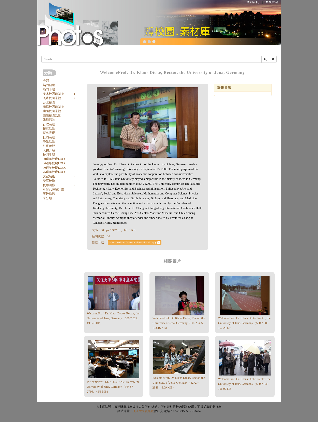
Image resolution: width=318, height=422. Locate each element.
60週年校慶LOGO (55, 159)
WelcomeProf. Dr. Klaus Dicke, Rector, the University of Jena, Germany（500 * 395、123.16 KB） (179, 322)
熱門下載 (49, 89)
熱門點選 (49, 85)
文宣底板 (49, 176)
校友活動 (49, 128)
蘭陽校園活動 (52, 115)
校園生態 (49, 154)
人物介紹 (49, 150)
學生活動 (49, 141)
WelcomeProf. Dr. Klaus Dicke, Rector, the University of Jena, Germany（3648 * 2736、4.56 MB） (113, 386)
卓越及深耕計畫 (53, 189)
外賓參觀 (49, 146)
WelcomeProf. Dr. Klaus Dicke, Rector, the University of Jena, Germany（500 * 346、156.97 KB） (244, 383)
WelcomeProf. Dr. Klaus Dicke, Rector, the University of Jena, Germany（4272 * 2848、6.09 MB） (178, 382)
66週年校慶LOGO (55, 163)
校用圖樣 (49, 185)
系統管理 (272, 2)
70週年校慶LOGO (55, 167)
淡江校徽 (49, 180)
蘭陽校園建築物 (53, 106)
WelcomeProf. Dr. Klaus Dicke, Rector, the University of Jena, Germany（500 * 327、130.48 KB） (113, 318)
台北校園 (49, 102)
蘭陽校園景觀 (52, 111)
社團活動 (49, 137)
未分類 (47, 198)
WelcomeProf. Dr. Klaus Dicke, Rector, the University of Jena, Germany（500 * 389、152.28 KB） (244, 322)
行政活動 (49, 124)
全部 (46, 80)
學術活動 (49, 119)
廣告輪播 (49, 193)
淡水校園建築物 (53, 93)
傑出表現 (49, 132)
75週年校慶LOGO (55, 172)
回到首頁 (253, 2)
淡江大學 (139, 411)
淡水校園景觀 (52, 98)
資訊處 (149, 411)
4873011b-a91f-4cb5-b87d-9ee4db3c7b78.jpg (134, 242)
